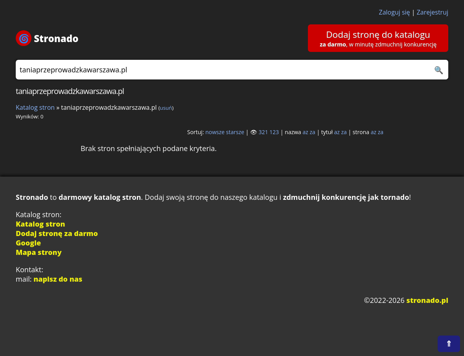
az (305, 132)
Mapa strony (39, 252)
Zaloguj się (394, 12)
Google (28, 242)
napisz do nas (57, 279)
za (312, 132)
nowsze (215, 132)
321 (263, 132)
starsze (235, 132)
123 (274, 132)
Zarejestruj (432, 12)
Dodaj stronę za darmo (57, 233)
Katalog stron (35, 107)
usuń (166, 107)
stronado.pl (427, 300)
